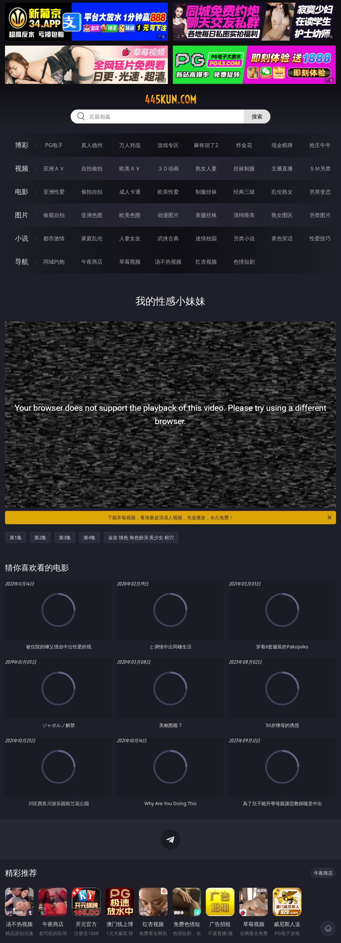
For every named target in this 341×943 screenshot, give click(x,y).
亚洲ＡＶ (54, 168)
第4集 (90, 537)
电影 (21, 191)
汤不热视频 (168, 261)
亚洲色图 (92, 215)
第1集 (16, 537)
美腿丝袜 (206, 215)
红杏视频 (206, 261)
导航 (21, 261)
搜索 (257, 116)
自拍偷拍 (92, 168)
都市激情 (54, 238)
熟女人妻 (206, 168)
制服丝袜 (206, 191)
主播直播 (282, 168)
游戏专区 (168, 145)
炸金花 (244, 145)
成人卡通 (130, 191)
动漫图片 (168, 215)
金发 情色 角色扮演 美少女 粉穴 (141, 537)
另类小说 (244, 238)
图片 (21, 214)
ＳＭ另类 (320, 168)
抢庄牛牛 (320, 145)
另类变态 (320, 191)
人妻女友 (130, 238)
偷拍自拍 (92, 191)
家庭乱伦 (92, 238)
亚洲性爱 (54, 191)
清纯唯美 (244, 215)
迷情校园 (206, 238)
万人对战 (130, 145)
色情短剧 (244, 261)
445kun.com (170, 99)
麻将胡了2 (206, 145)
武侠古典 (168, 238)
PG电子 (54, 145)
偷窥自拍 (54, 215)
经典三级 (244, 191)
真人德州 (92, 145)
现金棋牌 (282, 145)
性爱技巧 (320, 238)
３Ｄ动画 (168, 168)
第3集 (65, 537)
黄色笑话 (282, 238)
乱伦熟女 (282, 191)
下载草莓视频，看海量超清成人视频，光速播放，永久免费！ (220, 518)
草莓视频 (130, 261)
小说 (21, 238)
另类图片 (320, 215)
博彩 (21, 144)
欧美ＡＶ (130, 168)
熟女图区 (282, 215)
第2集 (40, 537)
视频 (21, 168)
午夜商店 (92, 261)
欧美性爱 (168, 191)
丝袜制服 (244, 168)
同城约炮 (54, 261)
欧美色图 (130, 215)
